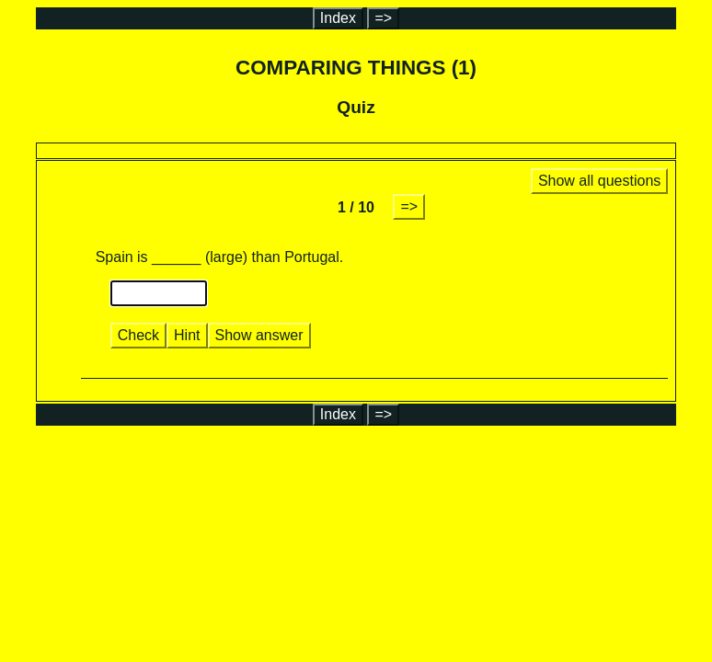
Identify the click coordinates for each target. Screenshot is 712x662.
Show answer (259, 335)
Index (338, 18)
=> (383, 18)
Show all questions (599, 180)
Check (138, 335)
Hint (187, 335)
